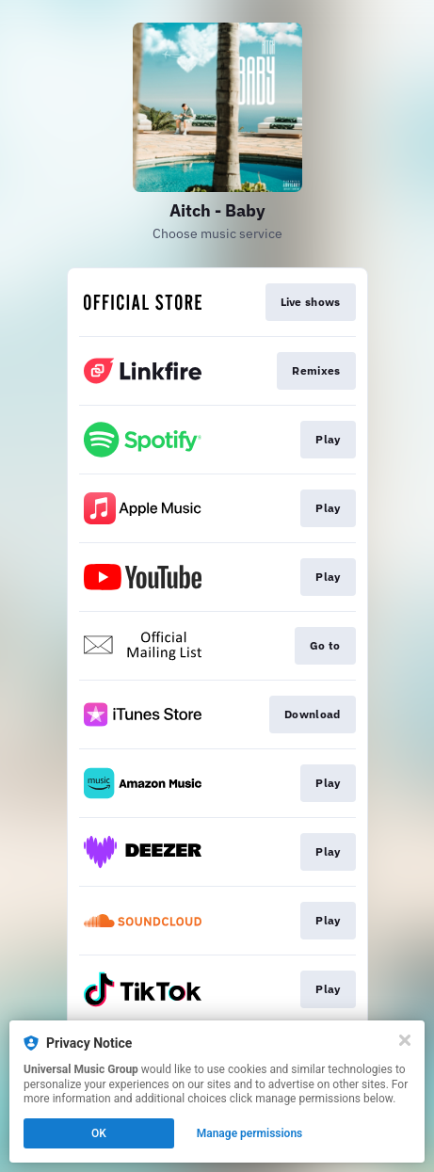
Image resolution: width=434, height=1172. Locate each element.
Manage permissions (250, 1133)
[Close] (405, 1040)
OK (98, 1133)
